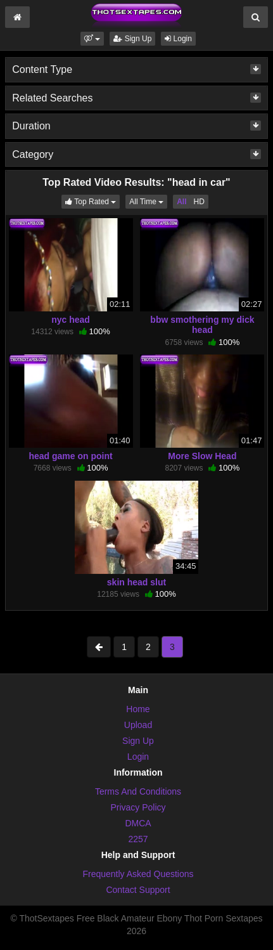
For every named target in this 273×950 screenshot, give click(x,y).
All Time (148, 200)
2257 (138, 839)
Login (178, 38)
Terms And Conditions (138, 791)
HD (198, 201)
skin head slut (136, 582)
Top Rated (92, 200)
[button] (92, 39)
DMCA (138, 823)
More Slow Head (202, 456)
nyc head (70, 320)
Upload (138, 725)
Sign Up (132, 38)
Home (137, 709)
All (181, 201)
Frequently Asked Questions (137, 874)
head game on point (70, 456)
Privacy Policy (137, 807)
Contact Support (138, 890)
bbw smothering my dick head (202, 325)
